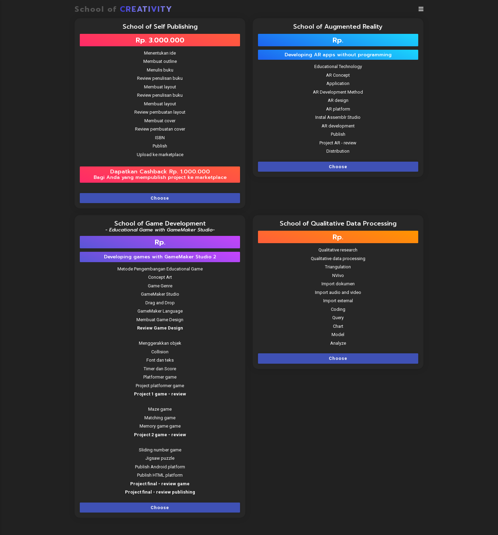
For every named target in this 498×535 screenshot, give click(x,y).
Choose (160, 198)
